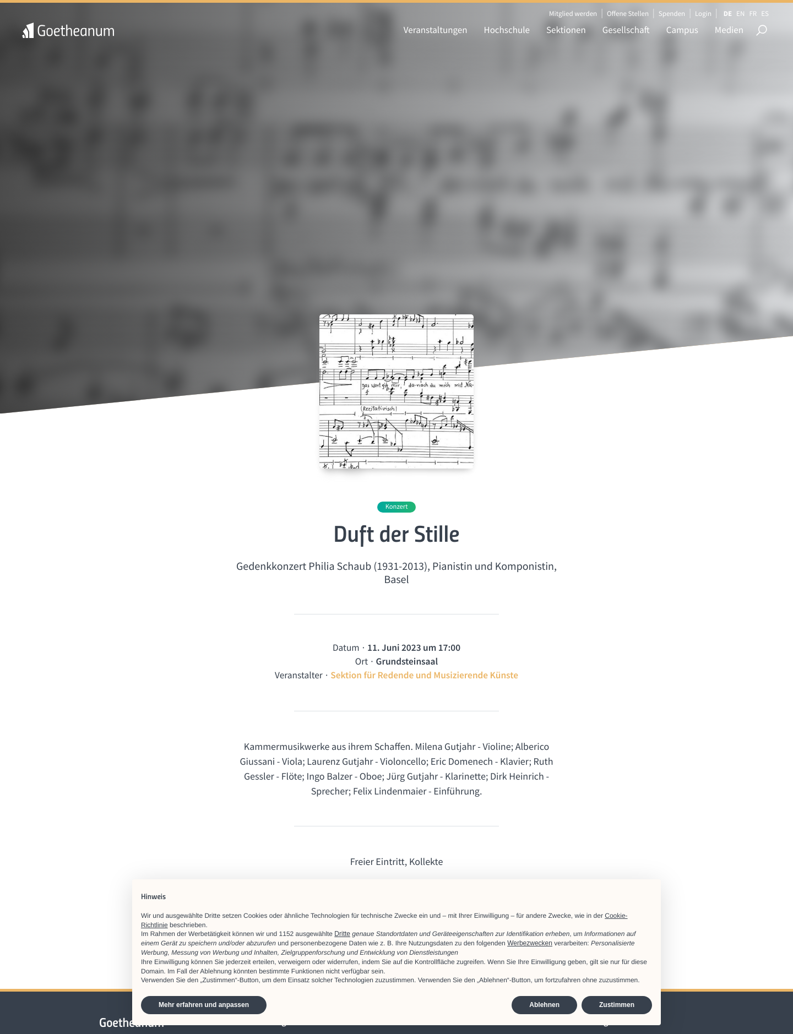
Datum (346, 647)
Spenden (672, 13)
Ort (361, 661)
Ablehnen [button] (544, 1005)
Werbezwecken (529, 943)
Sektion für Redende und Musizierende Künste (424, 675)
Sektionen (566, 30)
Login (703, 13)
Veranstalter (299, 675)
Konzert (396, 507)
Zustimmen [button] (616, 1005)
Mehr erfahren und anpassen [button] (204, 1005)
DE (728, 13)
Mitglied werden (573, 13)
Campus (682, 30)
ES (765, 13)
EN (740, 13)
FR (753, 13)
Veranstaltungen (436, 30)
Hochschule (507, 30)
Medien (729, 30)
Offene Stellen (628, 13)
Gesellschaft (626, 30)
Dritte (342, 934)
